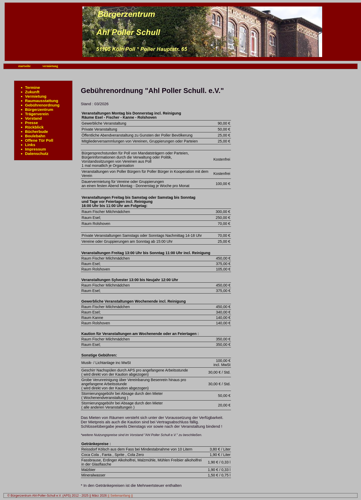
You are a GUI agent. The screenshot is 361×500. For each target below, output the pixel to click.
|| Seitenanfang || (120, 495)
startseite (24, 66)
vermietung (50, 66)
